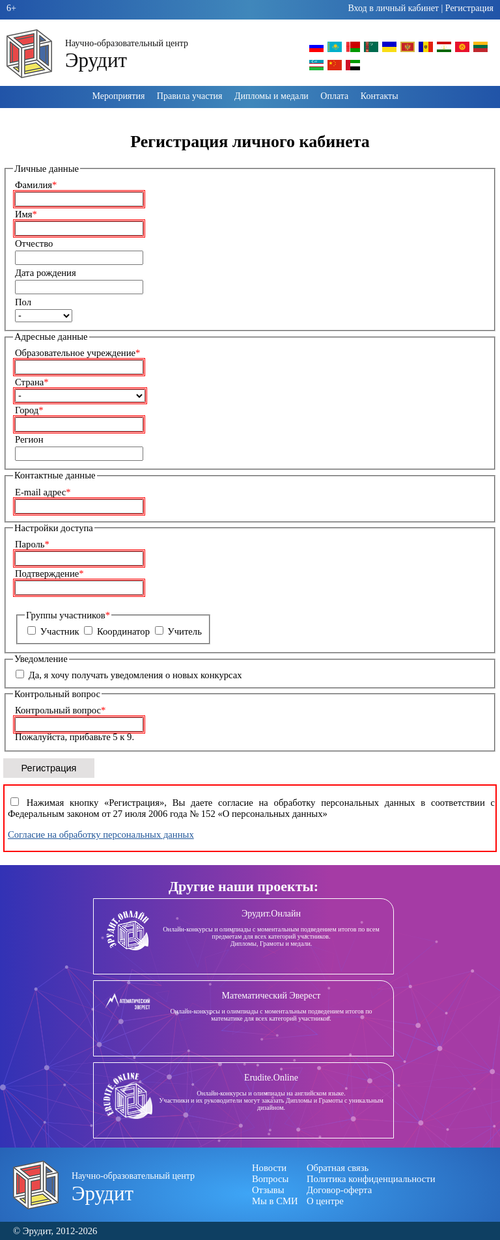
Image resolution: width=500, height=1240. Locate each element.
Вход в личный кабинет (393, 8)
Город (29, 410)
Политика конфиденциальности (371, 1179)
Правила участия (190, 96)
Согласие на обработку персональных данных (101, 834)
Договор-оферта (339, 1190)
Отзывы (268, 1190)
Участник (59, 631)
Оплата (334, 96)
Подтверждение (49, 573)
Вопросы (270, 1179)
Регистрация (469, 8)
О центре (325, 1201)
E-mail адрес (43, 492)
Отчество (34, 243)
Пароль (32, 544)
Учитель (184, 631)
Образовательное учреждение (77, 353)
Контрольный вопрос (60, 710)
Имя (26, 214)
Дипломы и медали (271, 96)
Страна (32, 382)
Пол (23, 302)
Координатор (123, 631)
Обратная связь (337, 1168)
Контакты (379, 96)
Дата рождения (45, 273)
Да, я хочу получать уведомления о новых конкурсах (135, 675)
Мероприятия (118, 96)
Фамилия (36, 185)
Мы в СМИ (275, 1201)
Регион (29, 439)
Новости (269, 1168)
